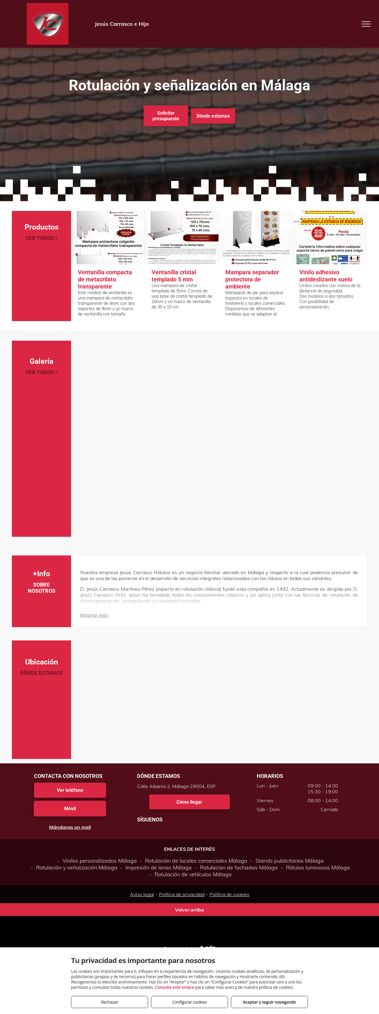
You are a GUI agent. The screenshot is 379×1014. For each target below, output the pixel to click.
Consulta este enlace (174, 987)
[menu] (366, 24)
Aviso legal (142, 894)
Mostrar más (94, 615)
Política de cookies (229, 894)
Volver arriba (189, 910)
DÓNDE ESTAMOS (41, 673)
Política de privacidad (182, 894)
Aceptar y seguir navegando (269, 1002)
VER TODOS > (41, 238)
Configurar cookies (189, 1002)
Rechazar (109, 1002)
